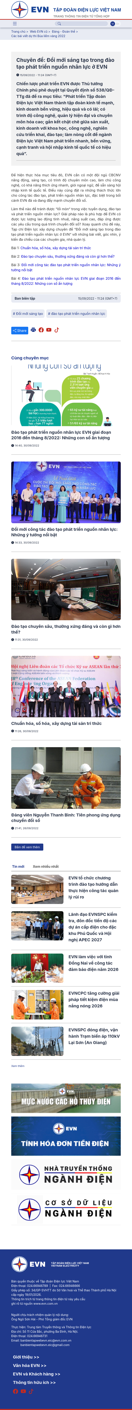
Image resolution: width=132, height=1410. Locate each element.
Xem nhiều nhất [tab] (46, 866)
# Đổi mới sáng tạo (28, 313)
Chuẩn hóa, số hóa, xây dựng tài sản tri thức (56, 723)
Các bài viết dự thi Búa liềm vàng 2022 (38, 36)
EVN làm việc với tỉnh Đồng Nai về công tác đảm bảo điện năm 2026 (93, 963)
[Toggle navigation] (14, 23)
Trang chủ (18, 31)
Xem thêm (17, 1066)
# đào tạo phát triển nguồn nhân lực (76, 313)
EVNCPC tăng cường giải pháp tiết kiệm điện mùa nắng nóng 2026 (94, 999)
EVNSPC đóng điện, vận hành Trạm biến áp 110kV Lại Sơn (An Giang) (94, 1036)
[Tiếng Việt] (66, 9)
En (118, 23)
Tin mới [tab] (18, 866)
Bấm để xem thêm (27, 847)
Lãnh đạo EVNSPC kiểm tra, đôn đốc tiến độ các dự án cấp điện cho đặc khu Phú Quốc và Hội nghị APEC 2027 (93, 927)
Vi (112, 23)
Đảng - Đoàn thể (63, 31)
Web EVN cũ (39, 31)
